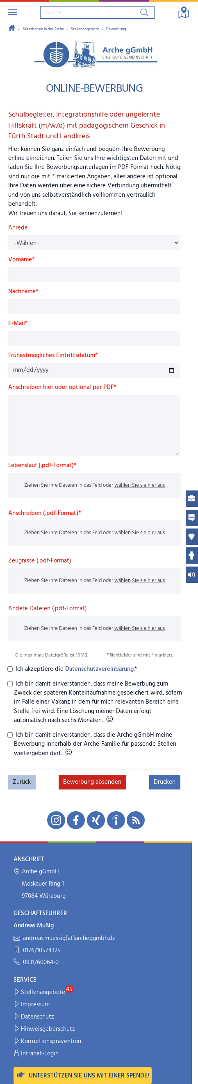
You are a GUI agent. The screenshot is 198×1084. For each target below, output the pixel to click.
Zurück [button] (22, 782)
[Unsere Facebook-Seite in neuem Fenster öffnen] (76, 820)
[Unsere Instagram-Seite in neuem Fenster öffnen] (56, 820)
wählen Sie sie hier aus (139, 485)
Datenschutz (34, 1017)
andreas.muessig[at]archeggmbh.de (65, 938)
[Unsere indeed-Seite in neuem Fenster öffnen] (116, 820)
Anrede (18, 227)
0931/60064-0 (36, 962)
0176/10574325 (37, 951)
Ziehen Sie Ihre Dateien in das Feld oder (94, 485)
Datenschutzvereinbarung (99, 669)
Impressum (32, 1005)
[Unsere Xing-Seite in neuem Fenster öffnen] (96, 820)
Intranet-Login (36, 1054)
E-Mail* (18, 323)
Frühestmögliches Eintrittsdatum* (53, 355)
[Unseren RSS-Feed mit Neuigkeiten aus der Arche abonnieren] (136, 820)
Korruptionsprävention (48, 1041)
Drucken (164, 782)
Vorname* (21, 259)
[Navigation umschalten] (12, 12)
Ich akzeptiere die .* (75, 669)
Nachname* (23, 291)
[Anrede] (94, 242)
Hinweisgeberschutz (44, 1029)
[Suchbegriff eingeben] (89, 12)
